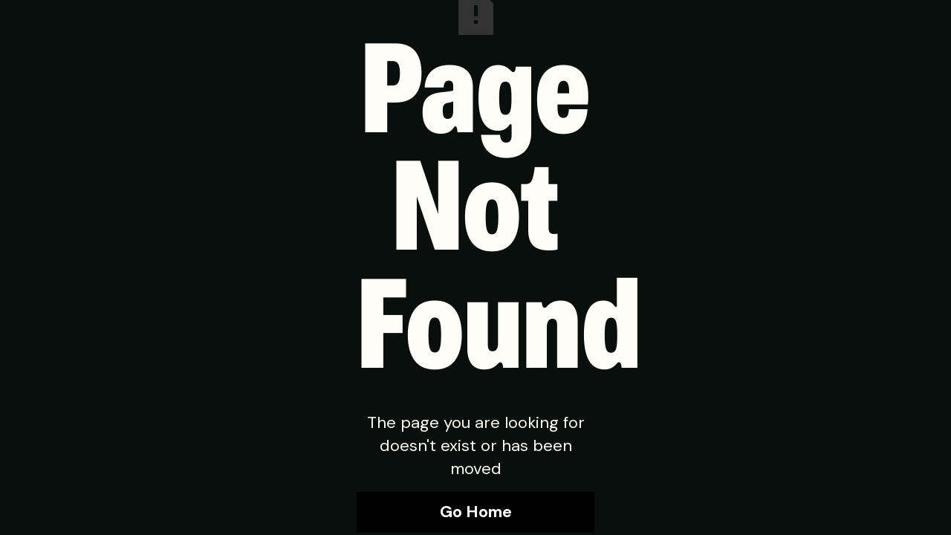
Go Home (476, 511)
